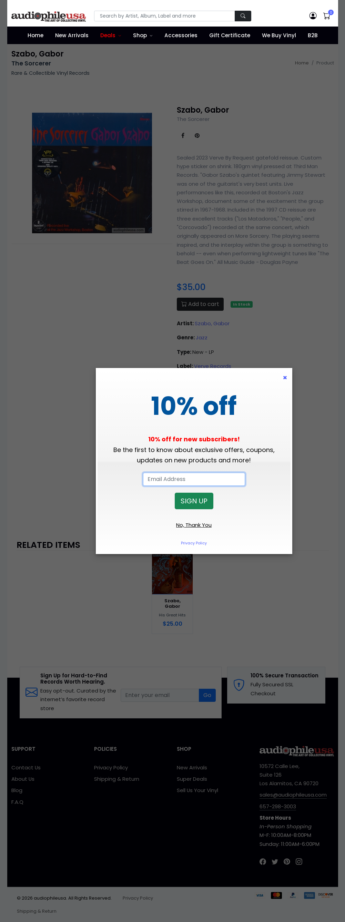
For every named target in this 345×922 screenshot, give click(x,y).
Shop (140, 35)
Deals (107, 35)
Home (35, 35)
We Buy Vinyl (279, 35)
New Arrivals (72, 35)
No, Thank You (194, 525)
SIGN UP (194, 501)
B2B (313, 35)
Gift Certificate (229, 35)
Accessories (180, 35)
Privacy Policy (194, 543)
